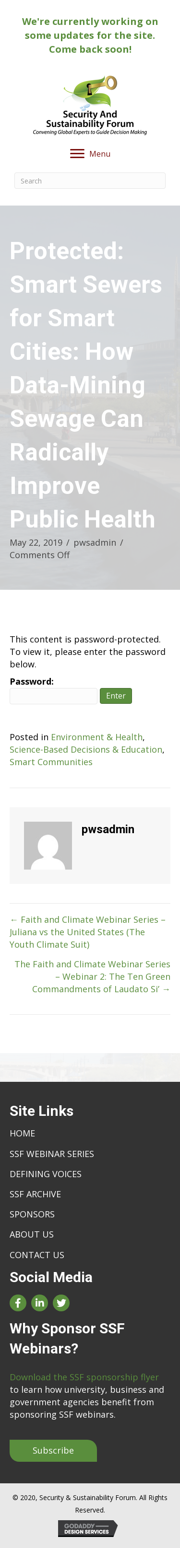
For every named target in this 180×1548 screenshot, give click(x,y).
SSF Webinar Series (52, 1153)
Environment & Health (97, 737)
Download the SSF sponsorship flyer (84, 1377)
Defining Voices (46, 1174)
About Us (32, 1234)
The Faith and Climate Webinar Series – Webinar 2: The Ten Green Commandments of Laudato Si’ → (92, 976)
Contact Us (37, 1255)
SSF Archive (35, 1194)
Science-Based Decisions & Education (86, 749)
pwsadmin (94, 542)
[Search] (90, 180)
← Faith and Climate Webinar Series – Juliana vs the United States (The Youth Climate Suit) (88, 932)
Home (22, 1133)
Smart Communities (51, 762)
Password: (53, 690)
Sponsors (32, 1214)
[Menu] (90, 154)
